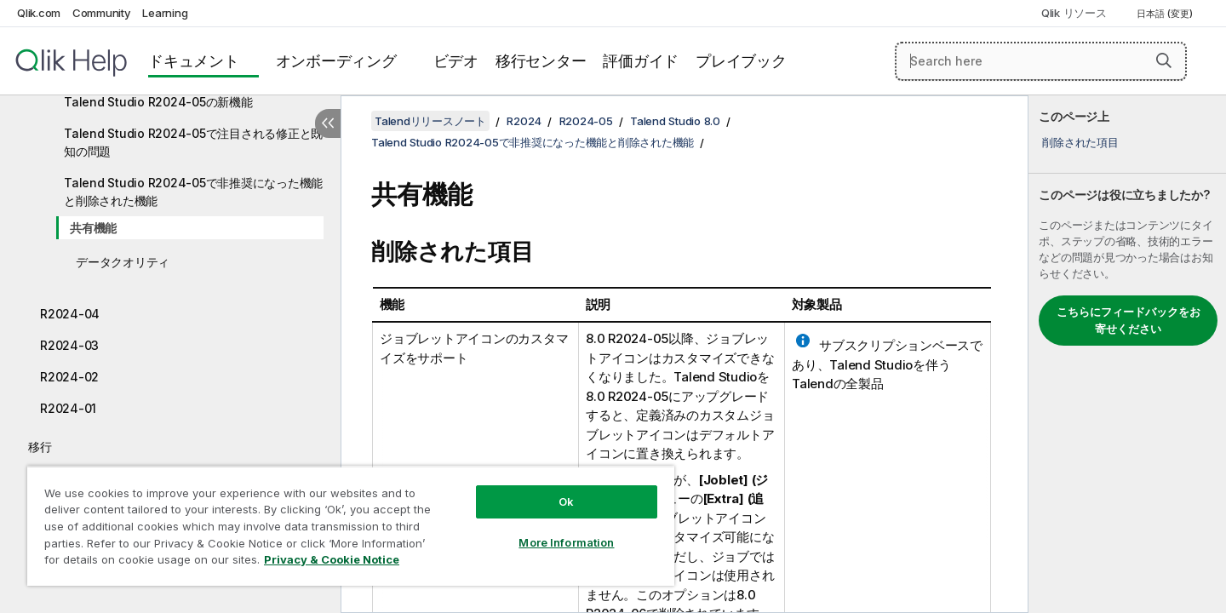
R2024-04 (70, 313)
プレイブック (741, 61)
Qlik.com (38, 13)
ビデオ (455, 61)
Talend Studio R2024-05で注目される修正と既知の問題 (193, 142)
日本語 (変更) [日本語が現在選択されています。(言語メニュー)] (1166, 14)
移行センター (541, 61)
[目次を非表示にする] (328, 123)
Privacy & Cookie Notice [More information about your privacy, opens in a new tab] (331, 559)
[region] (350, 526)
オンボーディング (336, 61)
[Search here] (1041, 61)
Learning (164, 13)
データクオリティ (122, 262)
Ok (566, 501)
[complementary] (1127, 354)
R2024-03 (69, 345)
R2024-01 (68, 408)
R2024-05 (586, 121)
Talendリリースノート (430, 121)
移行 (40, 446)
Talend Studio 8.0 (675, 121)
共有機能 (93, 228)
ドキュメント (193, 61)
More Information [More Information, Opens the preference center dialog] (566, 542)
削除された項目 (1080, 142)
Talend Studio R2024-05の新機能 (158, 102)
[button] (1164, 60)
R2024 (524, 121)
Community (101, 13)
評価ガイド (641, 61)
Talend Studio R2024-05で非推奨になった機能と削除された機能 (193, 191)
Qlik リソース (1074, 13)
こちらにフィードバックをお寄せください (1128, 320)
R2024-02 (69, 377)
